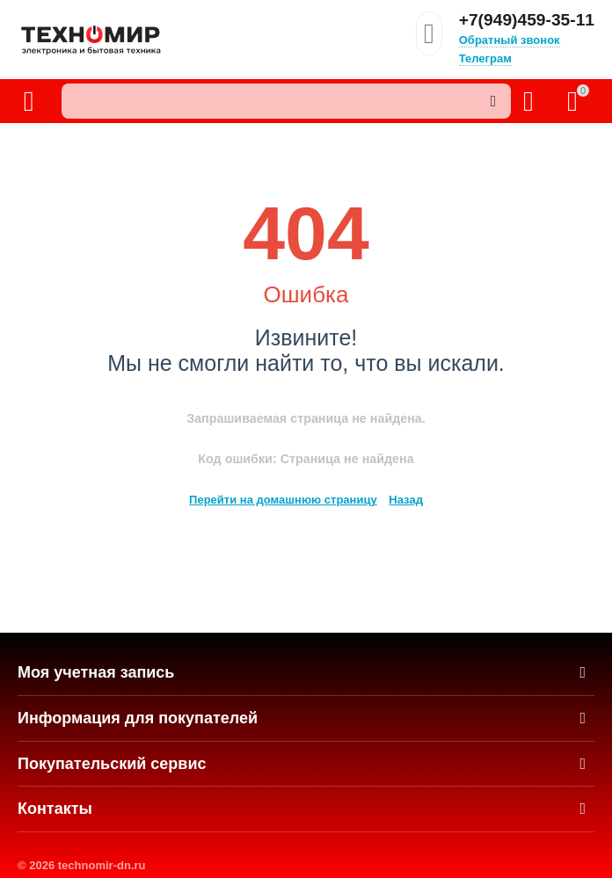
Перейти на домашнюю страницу (283, 499)
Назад (406, 499)
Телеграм (485, 58)
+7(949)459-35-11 (526, 20)
